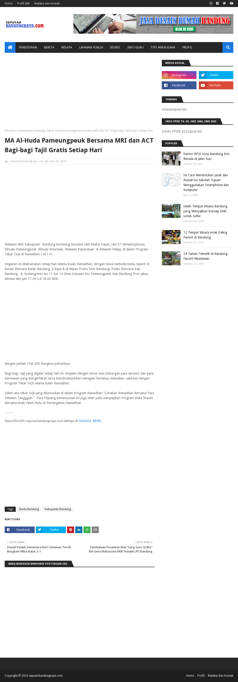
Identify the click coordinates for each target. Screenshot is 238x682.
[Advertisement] (80, 92)
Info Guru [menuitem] (135, 47)
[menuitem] (10, 47)
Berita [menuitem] (49, 47)
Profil (200, 675)
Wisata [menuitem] (66, 47)
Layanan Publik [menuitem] (91, 47)
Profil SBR (23, 3)
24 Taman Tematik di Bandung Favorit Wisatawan (205, 256)
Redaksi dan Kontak (47, 3)
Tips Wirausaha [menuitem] (163, 47)
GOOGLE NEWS (90, 421)
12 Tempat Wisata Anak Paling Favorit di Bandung (205, 235)
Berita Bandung (29, 509)
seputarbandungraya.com (27, 161)
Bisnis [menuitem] (115, 47)
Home (8, 3)
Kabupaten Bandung (31, 130)
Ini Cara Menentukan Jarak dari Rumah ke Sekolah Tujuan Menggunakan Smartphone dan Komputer (206, 182)
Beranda (10, 130)
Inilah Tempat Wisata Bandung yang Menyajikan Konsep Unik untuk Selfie (205, 211)
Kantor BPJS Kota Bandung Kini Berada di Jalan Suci (206, 156)
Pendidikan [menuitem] (28, 47)
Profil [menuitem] (187, 47)
